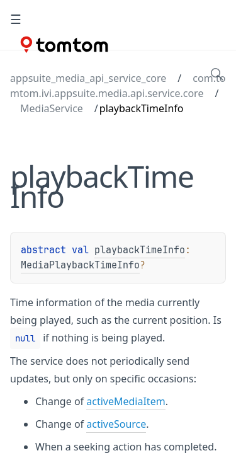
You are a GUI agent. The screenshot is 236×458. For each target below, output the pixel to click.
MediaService (51, 108)
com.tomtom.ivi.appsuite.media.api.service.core (117, 85)
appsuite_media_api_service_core (88, 78)
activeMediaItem (125, 401)
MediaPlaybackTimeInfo (80, 265)
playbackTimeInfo (139, 250)
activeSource (116, 424)
